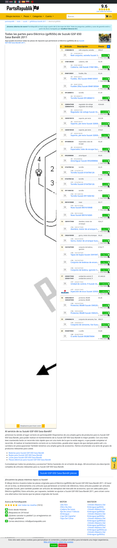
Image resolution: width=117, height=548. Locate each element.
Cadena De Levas (67, 509)
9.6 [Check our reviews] (104, 6)
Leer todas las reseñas (27, 505)
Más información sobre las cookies (58, 542)
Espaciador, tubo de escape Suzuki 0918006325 (91, 149)
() (109, 16)
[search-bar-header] (85, 16)
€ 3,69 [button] (106, 336)
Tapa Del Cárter (67, 518)
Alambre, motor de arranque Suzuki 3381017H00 (92, 229)
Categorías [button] (37, 16)
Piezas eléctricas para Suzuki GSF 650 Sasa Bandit (30, 459)
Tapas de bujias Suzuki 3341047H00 (86, 254)
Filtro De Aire (66, 507)
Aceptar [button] (54, 545)
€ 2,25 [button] (106, 172)
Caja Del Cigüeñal (67, 516)
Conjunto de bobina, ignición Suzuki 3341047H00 (92, 270)
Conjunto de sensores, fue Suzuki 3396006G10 (91, 324)
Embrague (64, 514)
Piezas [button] (26, 16)
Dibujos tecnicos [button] (13, 16)
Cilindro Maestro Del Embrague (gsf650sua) (96, 528)
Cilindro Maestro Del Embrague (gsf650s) (96, 515)
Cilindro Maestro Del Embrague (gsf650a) (96, 510)
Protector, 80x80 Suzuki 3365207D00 (86, 305)
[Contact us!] (114, 460)
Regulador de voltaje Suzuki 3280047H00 (88, 112)
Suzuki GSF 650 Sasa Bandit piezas (58, 473)
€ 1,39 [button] (106, 98)
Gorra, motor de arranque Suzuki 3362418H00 (91, 241)
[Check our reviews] (104, 9)
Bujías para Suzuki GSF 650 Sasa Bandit (25, 455)
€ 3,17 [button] (106, 208)
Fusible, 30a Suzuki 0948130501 (84, 78)
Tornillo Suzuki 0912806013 (82, 98)
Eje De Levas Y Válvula (69, 511)
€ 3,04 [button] (106, 196)
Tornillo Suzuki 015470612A (82, 172)
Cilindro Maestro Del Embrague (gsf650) (96, 505)
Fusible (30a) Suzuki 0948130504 (85, 86)
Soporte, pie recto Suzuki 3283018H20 (87, 135)
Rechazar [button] (62, 545)
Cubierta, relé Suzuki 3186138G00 (85, 67)
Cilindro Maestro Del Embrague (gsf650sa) (96, 519)
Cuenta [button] (49, 16)
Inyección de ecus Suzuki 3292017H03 (87, 291)
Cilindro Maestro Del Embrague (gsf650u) (96, 533)
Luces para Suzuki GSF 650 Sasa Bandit (25, 457)
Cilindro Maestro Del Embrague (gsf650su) (96, 524)
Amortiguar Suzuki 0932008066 (84, 161)
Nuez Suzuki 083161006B (81, 207)
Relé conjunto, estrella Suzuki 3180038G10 (89, 55)
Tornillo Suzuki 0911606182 (82, 196)
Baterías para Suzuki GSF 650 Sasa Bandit (26, 453)
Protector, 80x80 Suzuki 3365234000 (86, 313)
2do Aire (64, 504)
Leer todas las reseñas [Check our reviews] (104, 11)
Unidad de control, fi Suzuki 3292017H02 (88, 284)
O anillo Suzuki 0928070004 (82, 336)
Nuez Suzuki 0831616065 (81, 215)
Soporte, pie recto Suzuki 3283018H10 (87, 123)
